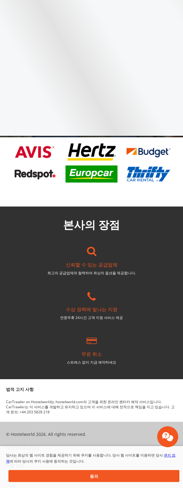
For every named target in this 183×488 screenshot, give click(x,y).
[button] (93, 476)
